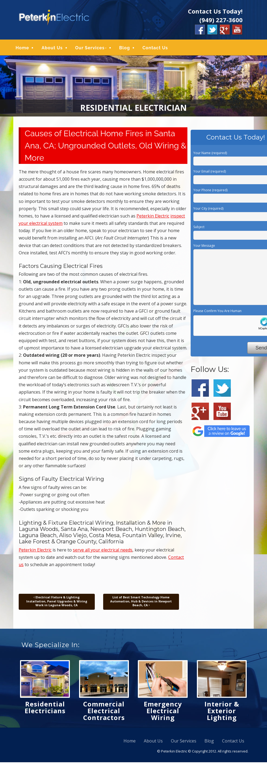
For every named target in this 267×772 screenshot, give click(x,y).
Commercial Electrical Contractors (104, 711)
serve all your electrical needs (102, 551)
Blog (127, 48)
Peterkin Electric (152, 217)
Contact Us (158, 48)
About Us (55, 48)
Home (25, 48)
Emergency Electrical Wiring (163, 711)
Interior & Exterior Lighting (221, 711)
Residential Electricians (45, 708)
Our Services (93, 48)
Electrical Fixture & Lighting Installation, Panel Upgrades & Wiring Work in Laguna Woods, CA (56, 602)
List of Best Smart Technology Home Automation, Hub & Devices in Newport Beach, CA (141, 602)
